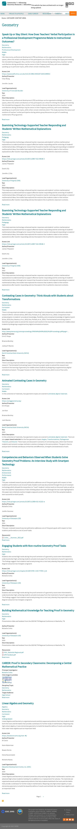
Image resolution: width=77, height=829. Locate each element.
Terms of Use (70, 815)
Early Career (33, 14)
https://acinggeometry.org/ (11, 401)
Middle (4, 52)
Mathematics (6, 47)
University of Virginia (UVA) (11, 181)
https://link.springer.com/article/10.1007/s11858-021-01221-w (23, 502)
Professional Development (11, 50)
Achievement (6, 473)
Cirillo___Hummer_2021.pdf (13, 538)
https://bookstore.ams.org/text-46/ (14, 736)
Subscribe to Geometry (3, 801)
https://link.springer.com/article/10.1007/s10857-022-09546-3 (23, 159)
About (67, 14)
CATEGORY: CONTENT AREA (16, 18)
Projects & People (16, 14)
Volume (14, 442)
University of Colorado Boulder (12, 91)
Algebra (4, 707)
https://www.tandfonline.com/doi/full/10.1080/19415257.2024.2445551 (26, 74)
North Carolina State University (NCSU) (15, 353)
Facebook (67, 3)
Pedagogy (5, 137)
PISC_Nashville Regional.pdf (14, 652)
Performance (6, 475)
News (3, 14)
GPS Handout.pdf (10, 655)
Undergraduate (7, 719)
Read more (5, 119)
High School (6, 695)
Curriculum (6, 307)
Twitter (69, 3)
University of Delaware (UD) (11, 518)
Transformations (53, 439)
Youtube (72, 3)
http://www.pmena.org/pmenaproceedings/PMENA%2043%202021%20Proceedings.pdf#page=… (35, 331)
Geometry (5, 45)
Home (4, 18)
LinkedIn (67, 6)
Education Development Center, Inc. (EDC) (16, 767)
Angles (44, 439)
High (3, 55)
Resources (47, 14)
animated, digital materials (57, 394)
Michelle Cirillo (7, 672)
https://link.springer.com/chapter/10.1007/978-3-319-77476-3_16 (24, 571)
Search (73, 13)
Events (58, 14)
